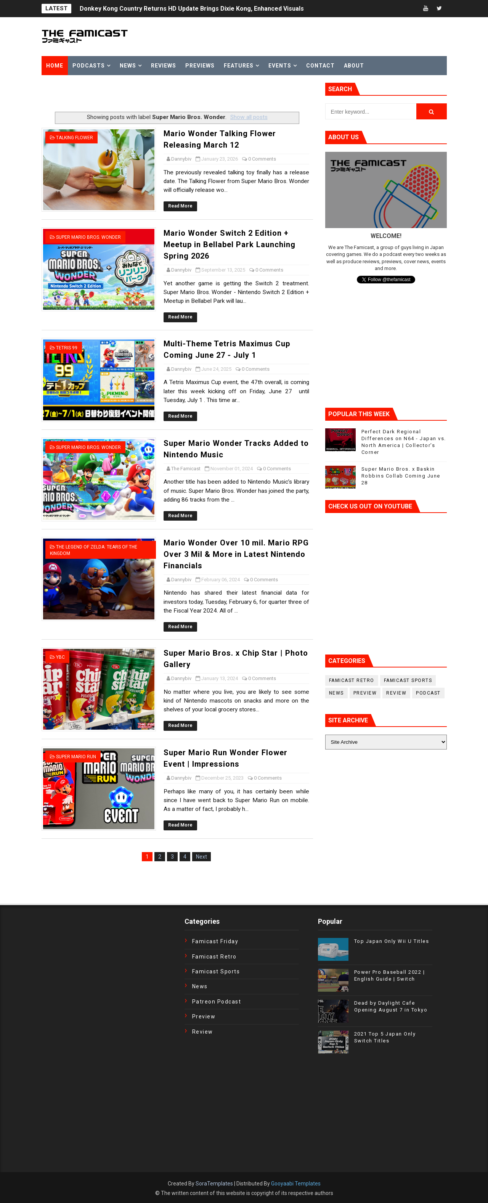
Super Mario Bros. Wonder (88, 237)
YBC (60, 657)
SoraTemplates (214, 1183)
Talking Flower (74, 137)
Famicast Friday (215, 941)
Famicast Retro (351, 680)
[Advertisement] (131, 94)
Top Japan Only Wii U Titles (391, 941)
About (354, 66)
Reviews (163, 66)
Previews (200, 66)
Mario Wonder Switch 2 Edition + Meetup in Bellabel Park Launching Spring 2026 (229, 244)
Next (201, 857)
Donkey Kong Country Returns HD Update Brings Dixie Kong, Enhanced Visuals (192, 8)
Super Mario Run (76, 756)
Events (279, 66)
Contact (320, 66)
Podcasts (88, 66)
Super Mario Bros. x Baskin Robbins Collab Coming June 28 (400, 476)
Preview (365, 693)
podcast (428, 693)
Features (239, 66)
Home (54, 66)
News (128, 66)
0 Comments (262, 159)
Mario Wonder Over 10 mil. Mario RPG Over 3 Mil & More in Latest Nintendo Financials (236, 554)
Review (396, 693)
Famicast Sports (408, 680)
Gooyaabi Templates (296, 1183)
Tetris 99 (66, 348)
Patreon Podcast (216, 1002)
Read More (180, 206)
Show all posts (249, 117)
